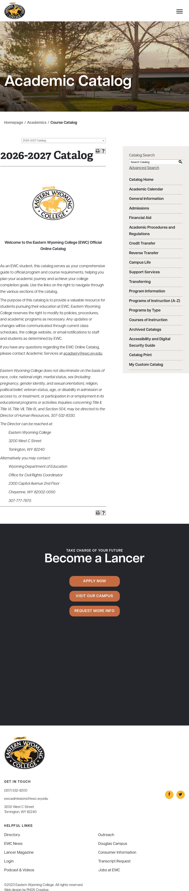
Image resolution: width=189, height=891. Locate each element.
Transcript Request (114, 862)
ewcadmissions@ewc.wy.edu (26, 799)
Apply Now (94, 581)
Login (9, 862)
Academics (36, 123)
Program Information (147, 291)
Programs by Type (145, 311)
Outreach (106, 835)
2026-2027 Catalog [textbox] (34, 140)
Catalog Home (141, 180)
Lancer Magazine (19, 853)
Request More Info (94, 611)
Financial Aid (140, 218)
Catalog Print (140, 355)
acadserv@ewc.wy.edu (82, 354)
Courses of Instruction (148, 320)
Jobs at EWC (109, 870)
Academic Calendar (146, 189)
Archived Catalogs (145, 330)
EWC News (13, 844)
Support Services (144, 272)
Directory (12, 835)
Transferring (140, 282)
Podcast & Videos (19, 870)
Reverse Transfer (144, 253)
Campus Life (140, 263)
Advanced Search (144, 168)
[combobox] (64, 140)
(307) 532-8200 (15, 790)
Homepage (13, 123)
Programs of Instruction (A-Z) (154, 301)
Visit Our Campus (94, 596)
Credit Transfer (142, 244)
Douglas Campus (112, 844)
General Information (146, 199)
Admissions (139, 209)
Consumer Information (117, 853)
